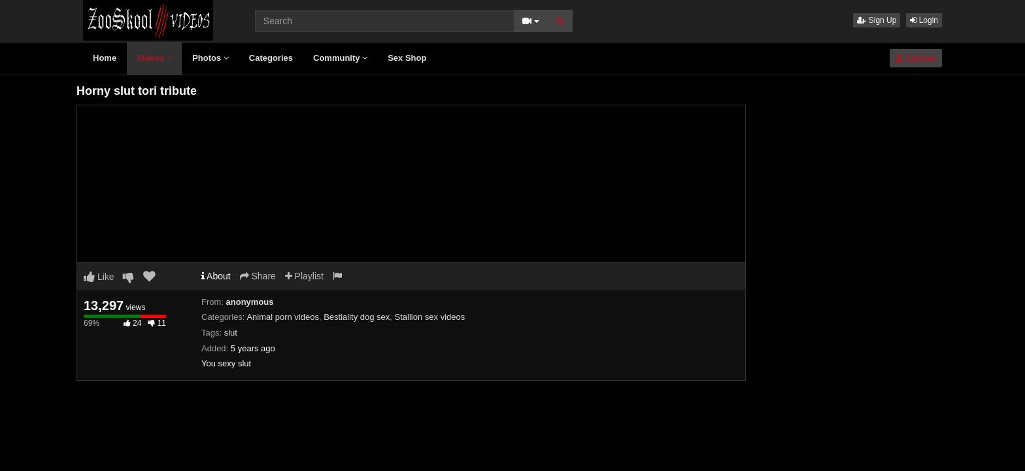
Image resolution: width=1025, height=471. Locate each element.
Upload (916, 58)
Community (340, 58)
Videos (154, 58)
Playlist (304, 276)
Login (924, 20)
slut (230, 333)
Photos (210, 58)
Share (258, 276)
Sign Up (876, 20)
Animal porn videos (282, 317)
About (216, 276)
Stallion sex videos (430, 317)
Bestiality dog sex (357, 317)
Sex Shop (407, 58)
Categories (271, 58)
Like (99, 276)
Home (104, 58)
